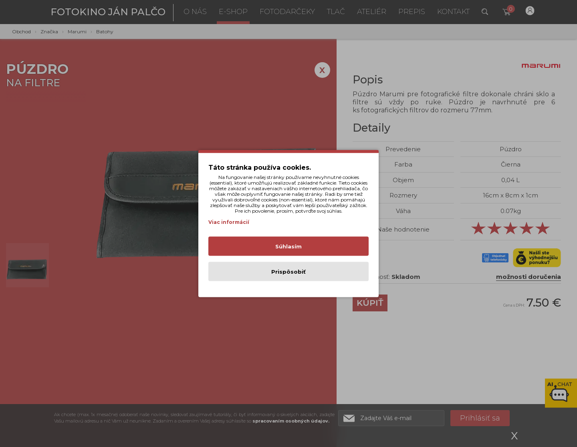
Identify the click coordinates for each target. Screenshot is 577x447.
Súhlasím (288, 246)
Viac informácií (228, 222)
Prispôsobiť (288, 271)
